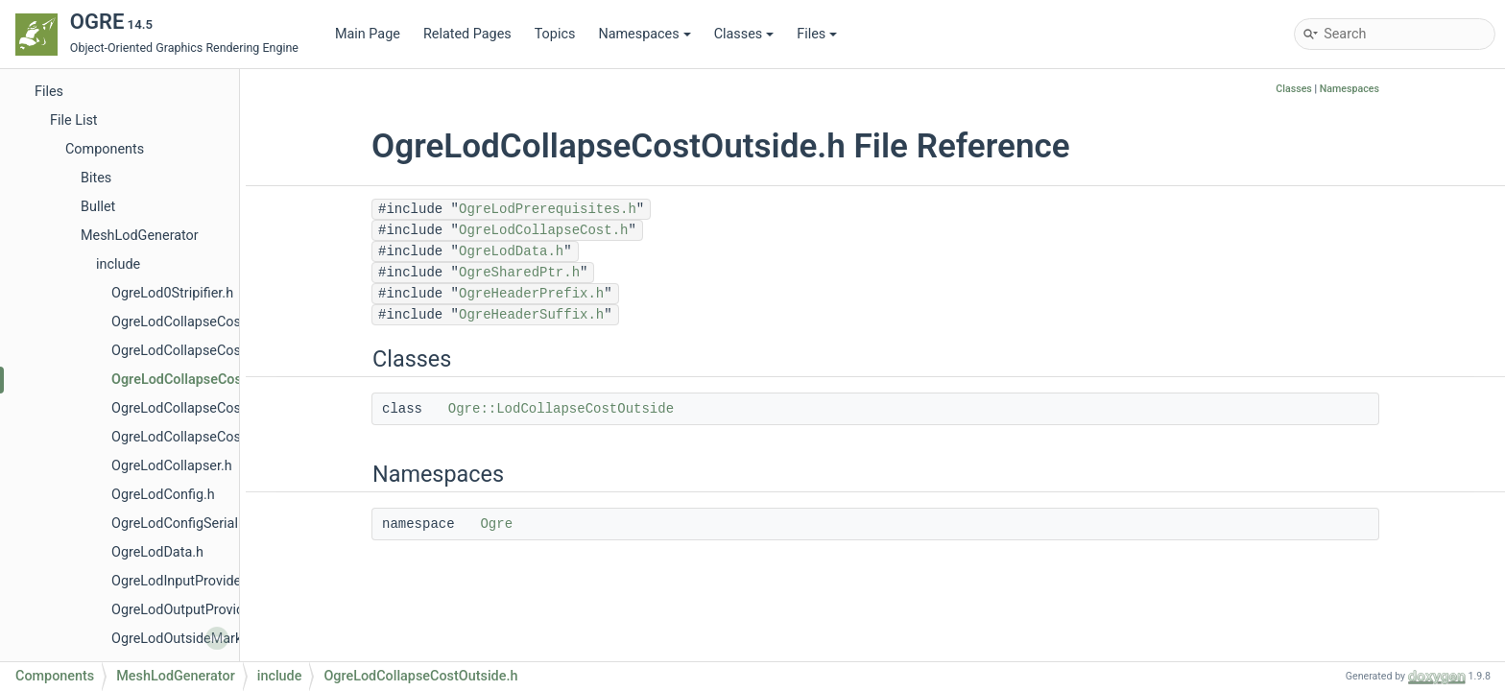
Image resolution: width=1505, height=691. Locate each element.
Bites (96, 178)
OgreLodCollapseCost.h (183, 322)
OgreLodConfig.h (163, 495)
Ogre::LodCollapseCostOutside (561, 409)
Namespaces (644, 34)
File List (74, 120)
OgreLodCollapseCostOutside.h (208, 379)
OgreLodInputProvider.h (183, 581)
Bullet (98, 207)
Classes (744, 34)
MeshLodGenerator (140, 235)
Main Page (367, 34)
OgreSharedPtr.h (519, 272)
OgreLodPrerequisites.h (547, 209)
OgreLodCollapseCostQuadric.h (207, 437)
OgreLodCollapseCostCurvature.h (213, 351)
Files (817, 34)
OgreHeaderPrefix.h (531, 293)
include (118, 264)
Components (104, 149)
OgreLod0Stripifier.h (172, 293)
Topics (555, 34)
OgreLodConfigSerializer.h (191, 523)
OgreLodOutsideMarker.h (187, 639)
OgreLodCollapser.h (171, 466)
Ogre (496, 524)
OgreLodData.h (157, 552)
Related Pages (467, 34)
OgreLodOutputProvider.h (189, 610)
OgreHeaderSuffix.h (531, 314)
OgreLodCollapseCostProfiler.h (205, 408)
